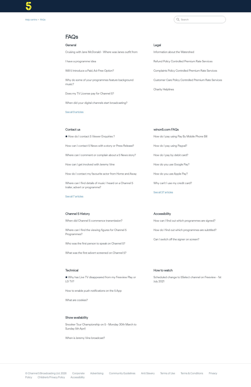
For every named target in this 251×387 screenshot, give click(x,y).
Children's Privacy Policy (51, 377)
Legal (157, 45)
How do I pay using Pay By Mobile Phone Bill (180, 136)
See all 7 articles (74, 196)
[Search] (200, 19)
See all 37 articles (163, 192)
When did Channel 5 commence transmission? (93, 220)
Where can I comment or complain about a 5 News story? (100, 155)
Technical (71, 270)
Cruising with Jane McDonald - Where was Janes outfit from (101, 52)
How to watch (163, 270)
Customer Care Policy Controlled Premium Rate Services (188, 80)
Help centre (31, 19)
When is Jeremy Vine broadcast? (85, 338)
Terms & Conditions (192, 373)
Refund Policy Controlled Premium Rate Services (183, 61)
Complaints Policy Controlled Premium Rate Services (185, 70)
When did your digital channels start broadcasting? (96, 102)
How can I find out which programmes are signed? (184, 220)
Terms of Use (167, 373)
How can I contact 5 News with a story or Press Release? (99, 145)
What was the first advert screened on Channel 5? (95, 252)
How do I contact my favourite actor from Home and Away (101, 173)
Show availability (76, 317)
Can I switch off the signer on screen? (176, 239)
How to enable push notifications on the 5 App (93, 290)
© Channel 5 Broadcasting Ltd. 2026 (46, 373)
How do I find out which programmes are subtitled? (185, 230)
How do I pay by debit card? (171, 155)
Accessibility (162, 214)
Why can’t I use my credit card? (173, 183)
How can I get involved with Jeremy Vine (90, 164)
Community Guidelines (122, 373)
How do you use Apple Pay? (171, 173)
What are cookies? (76, 300)
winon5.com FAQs (166, 129)
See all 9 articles (74, 112)
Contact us (72, 129)
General (70, 45)
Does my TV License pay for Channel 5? (89, 93)
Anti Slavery (148, 373)
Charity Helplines (164, 89)
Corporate (78, 373)
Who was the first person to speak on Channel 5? (95, 243)
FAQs (42, 19)
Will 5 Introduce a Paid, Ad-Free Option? (89, 70)
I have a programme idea (80, 61)
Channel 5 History (77, 214)
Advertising (96, 373)
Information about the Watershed (174, 52)
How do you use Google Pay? (171, 164)
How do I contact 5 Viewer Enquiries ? (91, 136)
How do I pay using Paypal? (170, 145)
